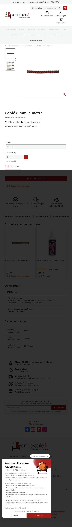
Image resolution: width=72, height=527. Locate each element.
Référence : (10, 117)
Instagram (44, 429)
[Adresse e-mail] (28, 407)
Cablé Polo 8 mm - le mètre (17, 260)
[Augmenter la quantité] (19, 172)
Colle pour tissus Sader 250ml (50, 260)
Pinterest (39, 429)
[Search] (46, 8)
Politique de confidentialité (55, 512)
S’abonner (59, 407)
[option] (10, 53)
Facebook (27, 429)
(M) (11, 153)
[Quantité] (13, 172)
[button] (64, 94)
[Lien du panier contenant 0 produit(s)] (61, 20)
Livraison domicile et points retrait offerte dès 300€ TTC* (36, 2)
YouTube (33, 429)
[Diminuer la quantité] (7, 172)
